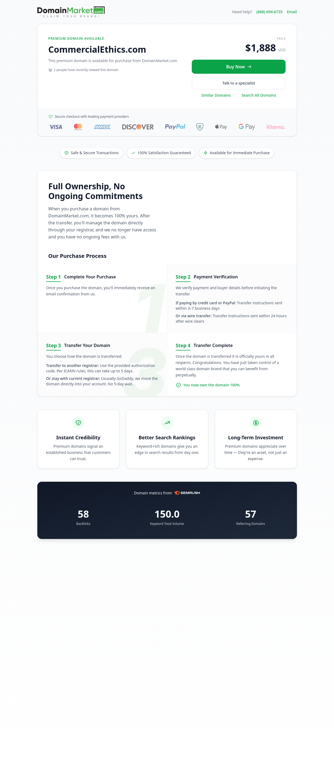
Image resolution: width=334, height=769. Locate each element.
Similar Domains (216, 95)
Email (292, 11)
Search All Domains (259, 95)
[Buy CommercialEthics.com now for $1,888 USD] (239, 67)
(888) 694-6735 (269, 11)
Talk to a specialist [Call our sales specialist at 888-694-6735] (238, 83)
